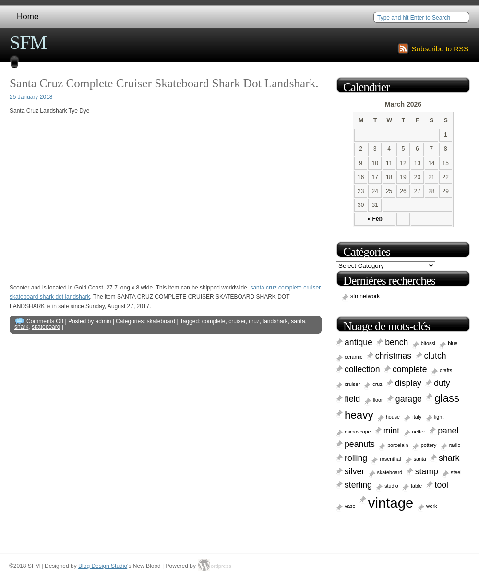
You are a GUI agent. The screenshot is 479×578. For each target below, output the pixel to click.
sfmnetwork (365, 296)
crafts (446, 370)
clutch (435, 356)
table (416, 486)
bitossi (428, 343)
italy (416, 417)
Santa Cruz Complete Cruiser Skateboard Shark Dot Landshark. (164, 83)
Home (27, 16)
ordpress (217, 566)
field (352, 399)
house (393, 417)
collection (362, 369)
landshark (275, 321)
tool (441, 485)
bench (396, 342)
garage (408, 399)
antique (358, 342)
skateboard (161, 321)
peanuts (360, 444)
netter (418, 431)
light (439, 417)
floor (378, 400)
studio (391, 486)
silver (354, 471)
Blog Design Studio (102, 566)
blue (452, 343)
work (431, 506)
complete (214, 321)
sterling (358, 485)
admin (103, 321)
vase (350, 506)
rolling (356, 458)
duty (442, 383)
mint (391, 430)
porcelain (397, 445)
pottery (429, 445)
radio (455, 445)
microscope (358, 431)
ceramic (353, 357)
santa (298, 321)
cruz (254, 321)
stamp (426, 471)
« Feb (374, 219)
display (408, 383)
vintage (391, 503)
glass (446, 398)
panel (448, 430)
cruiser (236, 321)
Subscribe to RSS (440, 49)
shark (21, 327)
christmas (393, 356)
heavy (359, 415)
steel (456, 472)
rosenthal (390, 459)
